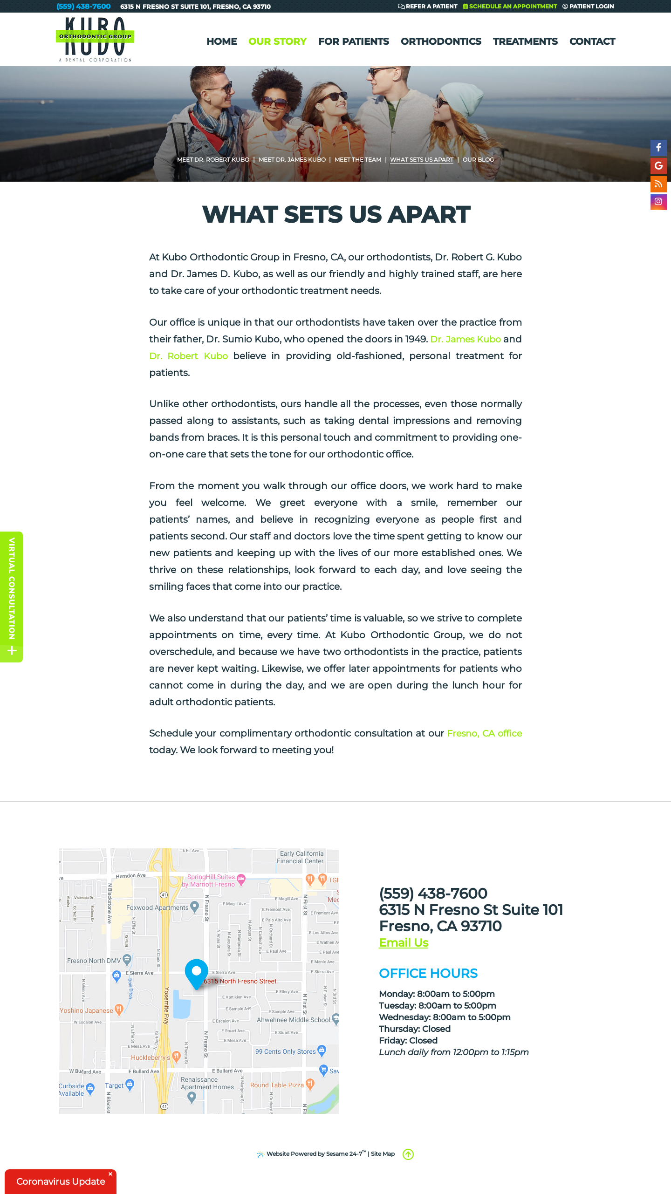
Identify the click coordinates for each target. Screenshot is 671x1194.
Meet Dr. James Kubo (292, 160)
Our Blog (483, 160)
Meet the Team (360, 160)
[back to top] (408, 1154)
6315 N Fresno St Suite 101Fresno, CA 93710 (195, 6)
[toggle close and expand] (12, 653)
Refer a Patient (427, 6)
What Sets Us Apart (425, 160)
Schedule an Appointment (510, 6)
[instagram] (658, 204)
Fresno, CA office (483, 733)
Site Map (383, 1153)
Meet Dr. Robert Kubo (210, 160)
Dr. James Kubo (483, 339)
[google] (658, 166)
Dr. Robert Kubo (208, 356)
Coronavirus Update (63, 1181)
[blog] (658, 185)
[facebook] (658, 148)
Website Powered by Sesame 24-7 (312, 1153)
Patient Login (588, 6)
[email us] (401, 945)
